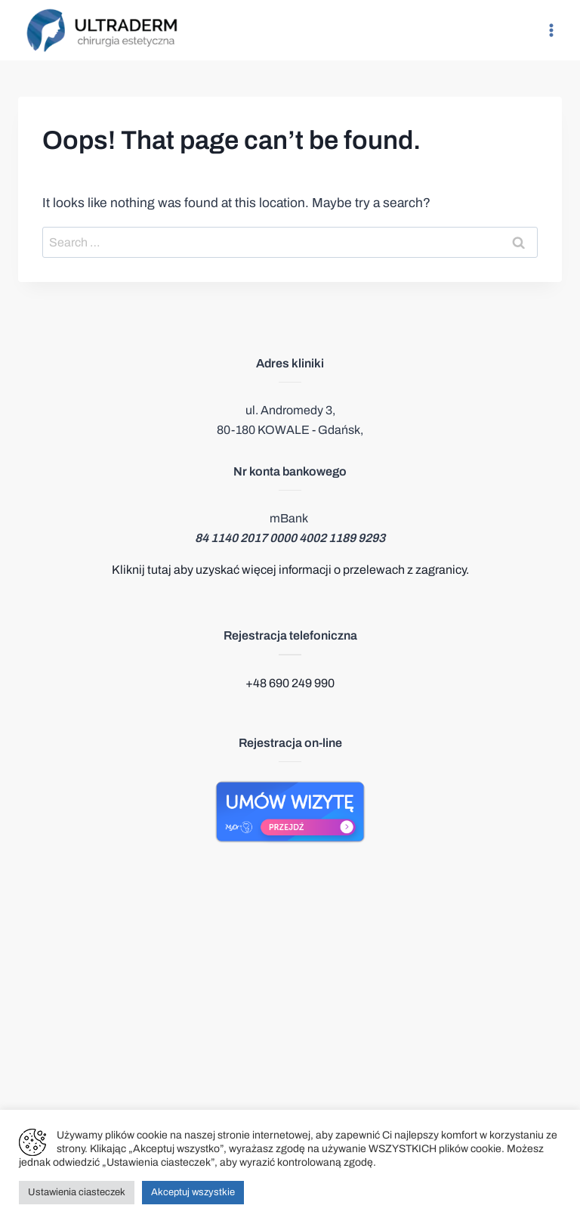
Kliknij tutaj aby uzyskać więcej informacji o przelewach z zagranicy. (290, 569)
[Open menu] (551, 30)
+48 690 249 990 (290, 683)
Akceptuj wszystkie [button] (193, 1192)
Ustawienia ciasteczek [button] (76, 1192)
